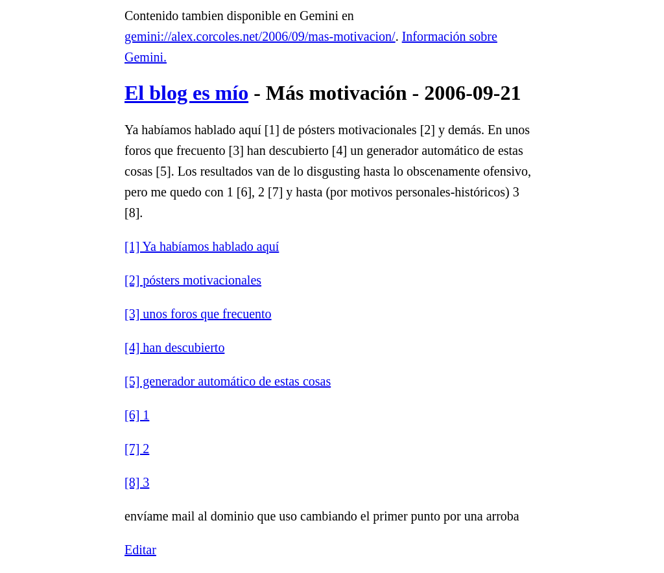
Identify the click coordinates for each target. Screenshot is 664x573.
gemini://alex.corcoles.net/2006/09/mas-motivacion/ (260, 36)
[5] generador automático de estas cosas (227, 381)
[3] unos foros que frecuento (198, 314)
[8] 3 (136, 482)
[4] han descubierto (174, 347)
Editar (140, 550)
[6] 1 (136, 415)
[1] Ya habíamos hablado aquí (201, 246)
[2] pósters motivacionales (192, 280)
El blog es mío (186, 92)
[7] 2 (136, 448)
